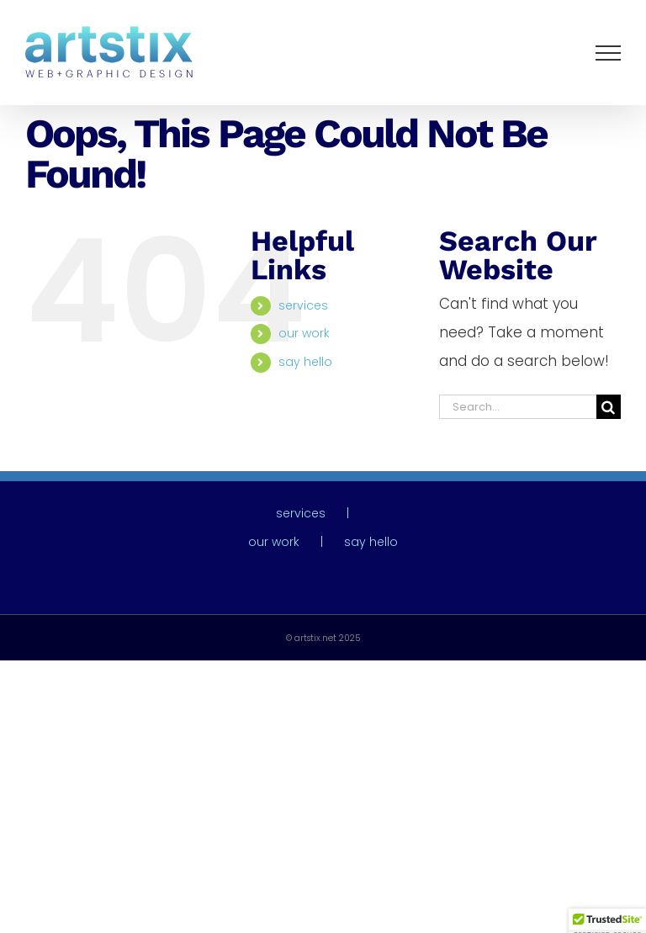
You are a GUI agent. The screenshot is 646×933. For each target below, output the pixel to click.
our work (304, 333)
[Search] (608, 407)
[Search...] (517, 407)
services (303, 305)
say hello (305, 361)
